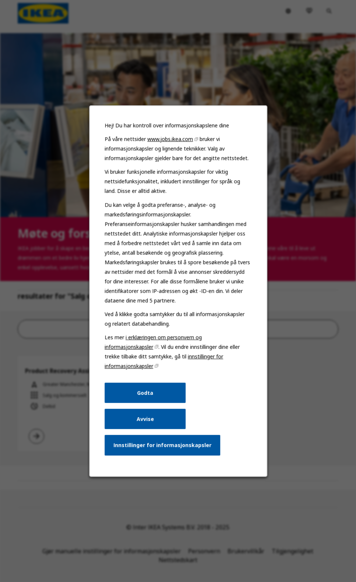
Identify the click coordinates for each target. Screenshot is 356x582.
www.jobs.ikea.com (170, 152)
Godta (146, 399)
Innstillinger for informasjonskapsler (162, 450)
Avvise (145, 425)
